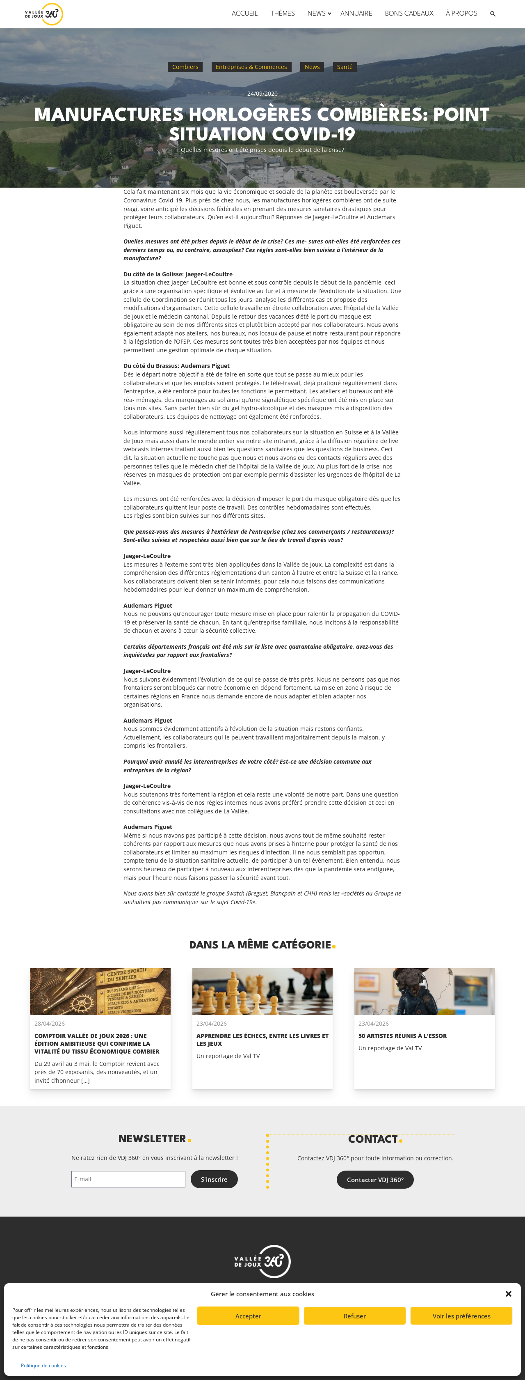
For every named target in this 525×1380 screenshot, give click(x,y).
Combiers (185, 67)
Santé (345, 67)
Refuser (355, 1316)
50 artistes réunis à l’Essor (402, 1036)
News (312, 67)
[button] (508, 1294)
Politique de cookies (43, 1365)
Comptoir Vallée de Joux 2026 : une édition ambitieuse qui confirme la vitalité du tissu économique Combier (96, 1043)
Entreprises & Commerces (251, 67)
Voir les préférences (462, 1316)
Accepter (248, 1316)
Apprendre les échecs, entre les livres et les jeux (262, 1039)
